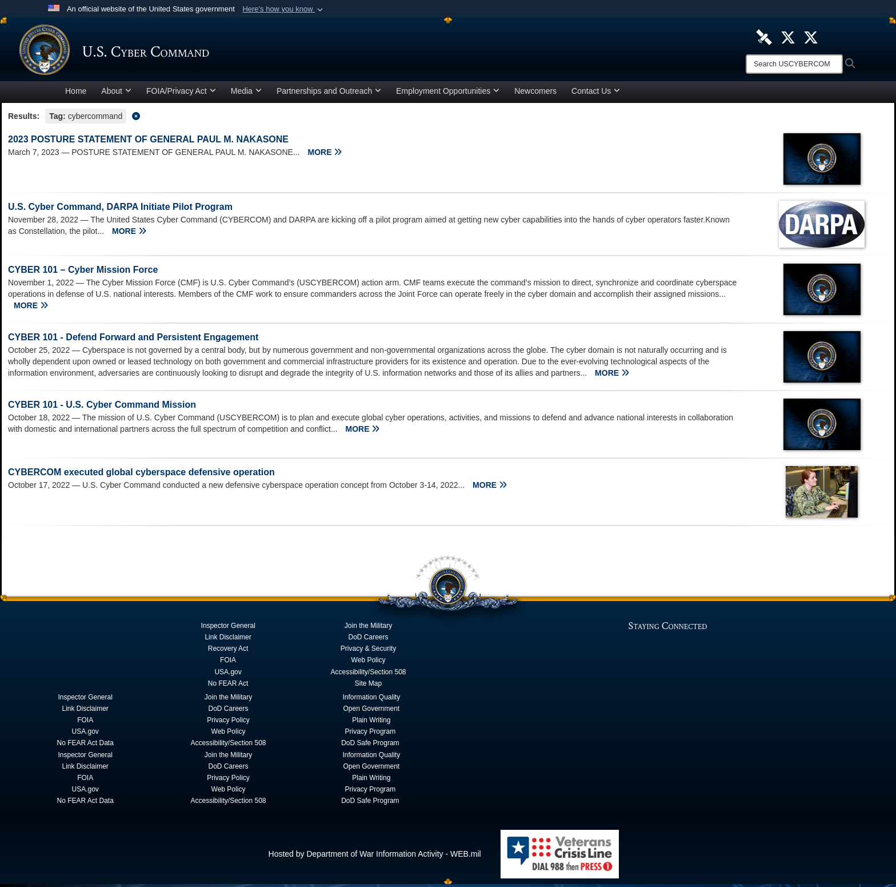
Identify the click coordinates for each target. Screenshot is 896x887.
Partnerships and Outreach (329, 93)
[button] (283, 9)
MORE (325, 155)
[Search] (794, 64)
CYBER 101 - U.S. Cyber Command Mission (102, 407)
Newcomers (535, 93)
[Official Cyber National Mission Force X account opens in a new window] (810, 36)
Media (246, 93)
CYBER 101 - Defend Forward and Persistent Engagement (133, 340)
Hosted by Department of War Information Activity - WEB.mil (375, 856)
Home (75, 93)
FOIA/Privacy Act (181, 93)
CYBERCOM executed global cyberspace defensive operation (141, 475)
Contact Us (595, 93)
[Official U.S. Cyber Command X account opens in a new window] (788, 36)
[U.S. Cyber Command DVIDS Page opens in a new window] (764, 36)
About (116, 93)
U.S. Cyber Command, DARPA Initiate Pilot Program (120, 209)
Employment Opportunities (447, 93)
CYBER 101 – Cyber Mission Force (83, 272)
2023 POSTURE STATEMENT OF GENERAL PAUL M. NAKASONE (148, 142)
